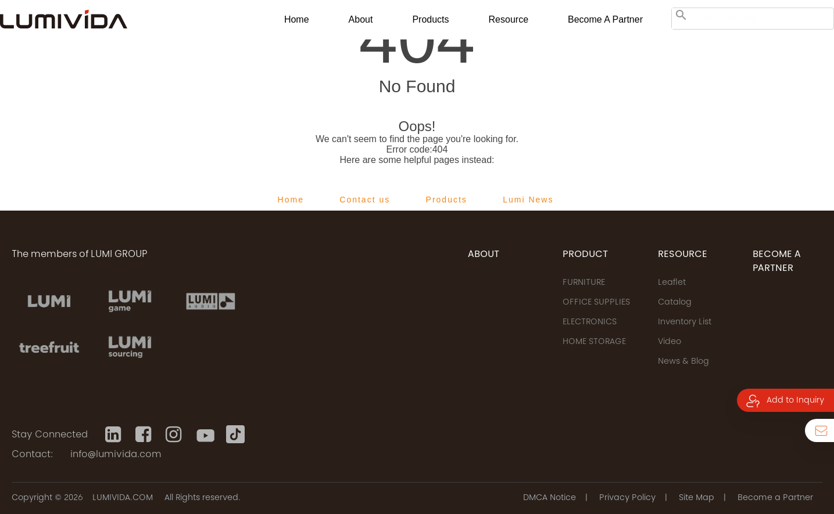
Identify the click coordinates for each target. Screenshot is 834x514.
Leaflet (672, 283)
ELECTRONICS (590, 322)
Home (296, 19)
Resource (508, 19)
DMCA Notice (549, 498)
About (361, 19)
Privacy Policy (627, 498)
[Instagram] (175, 434)
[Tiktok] (235, 434)
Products (430, 19)
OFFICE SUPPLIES (596, 303)
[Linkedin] (114, 434)
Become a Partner (605, 19)
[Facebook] (144, 434)
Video (669, 342)
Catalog (675, 303)
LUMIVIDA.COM (122, 498)
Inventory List (684, 322)
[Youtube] (205, 434)
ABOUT (483, 254)
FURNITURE (584, 283)
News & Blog (683, 362)
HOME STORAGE (594, 342)
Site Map (696, 498)
